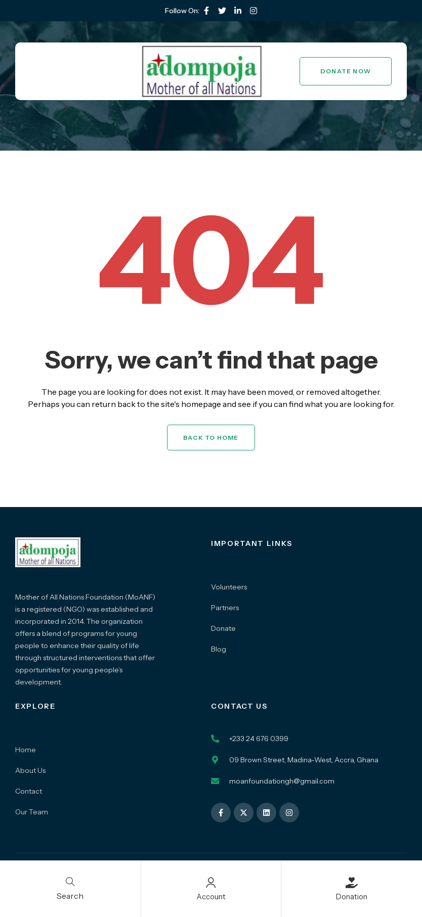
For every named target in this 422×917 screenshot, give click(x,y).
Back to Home (210, 437)
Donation (352, 896)
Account (211, 896)
